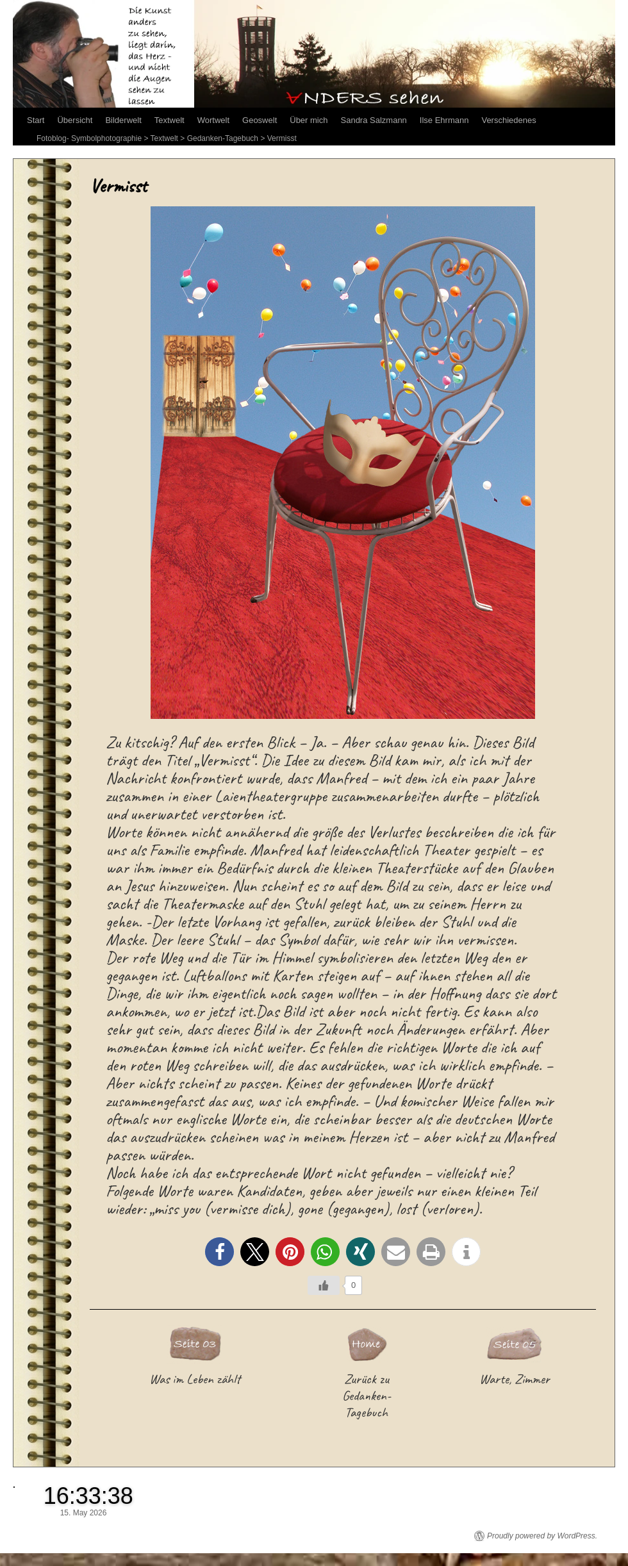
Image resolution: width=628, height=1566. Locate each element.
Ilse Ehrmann (444, 120)
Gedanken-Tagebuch (222, 138)
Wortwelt (213, 120)
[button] (219, 1251)
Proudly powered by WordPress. (542, 1535)
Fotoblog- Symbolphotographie (89, 138)
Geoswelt (259, 120)
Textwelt (169, 120)
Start (35, 120)
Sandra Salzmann (374, 120)
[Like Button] (324, 1285)
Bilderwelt (123, 120)
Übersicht (74, 120)
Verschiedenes (508, 120)
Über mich (308, 120)
